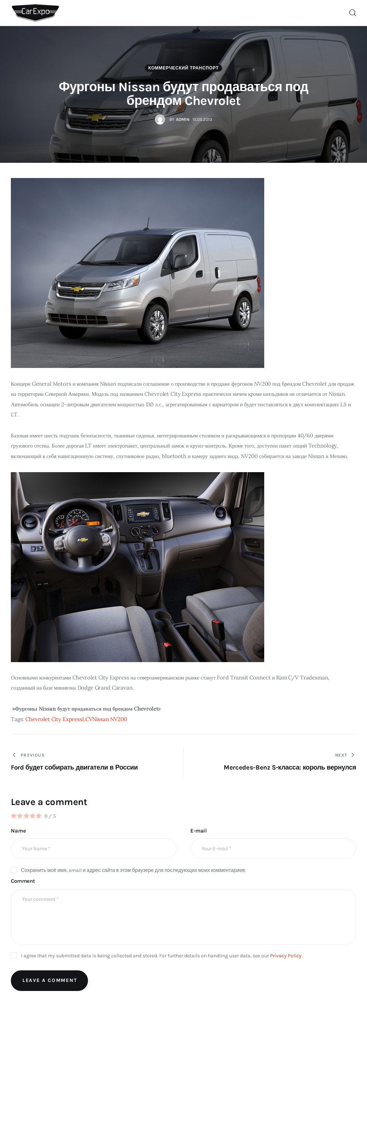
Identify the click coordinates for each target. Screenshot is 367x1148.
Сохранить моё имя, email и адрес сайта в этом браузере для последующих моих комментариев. (133, 870)
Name (18, 830)
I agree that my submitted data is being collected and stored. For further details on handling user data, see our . (162, 956)
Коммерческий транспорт (183, 68)
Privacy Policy (285, 956)
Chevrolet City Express (53, 719)
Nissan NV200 (109, 719)
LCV (87, 719)
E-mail (198, 830)
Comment (23, 881)
